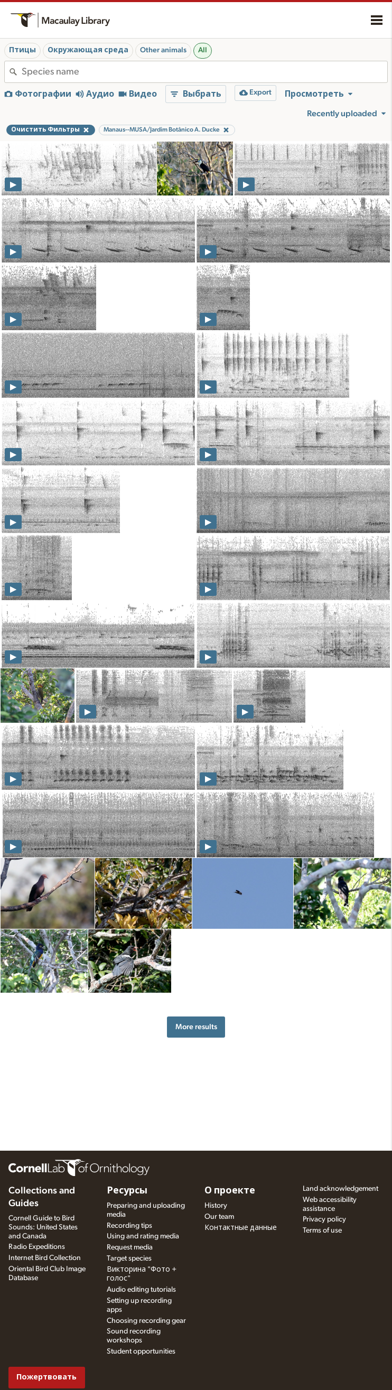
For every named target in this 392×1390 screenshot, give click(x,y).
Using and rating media (143, 1236)
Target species (129, 1258)
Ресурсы (127, 1191)
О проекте (229, 1191)
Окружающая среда (88, 50)
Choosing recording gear (146, 1320)
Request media (130, 1247)
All (202, 50)
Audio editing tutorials (141, 1289)
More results (196, 1027)
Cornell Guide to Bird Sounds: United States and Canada (43, 1227)
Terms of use (322, 1230)
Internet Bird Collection (44, 1258)
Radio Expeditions (36, 1247)
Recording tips (129, 1225)
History (215, 1205)
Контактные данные (240, 1228)
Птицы (22, 50)
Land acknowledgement (340, 1188)
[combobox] (204, 71)
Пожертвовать (46, 1377)
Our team (219, 1216)
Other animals (163, 50)
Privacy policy (324, 1219)
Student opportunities (141, 1351)
